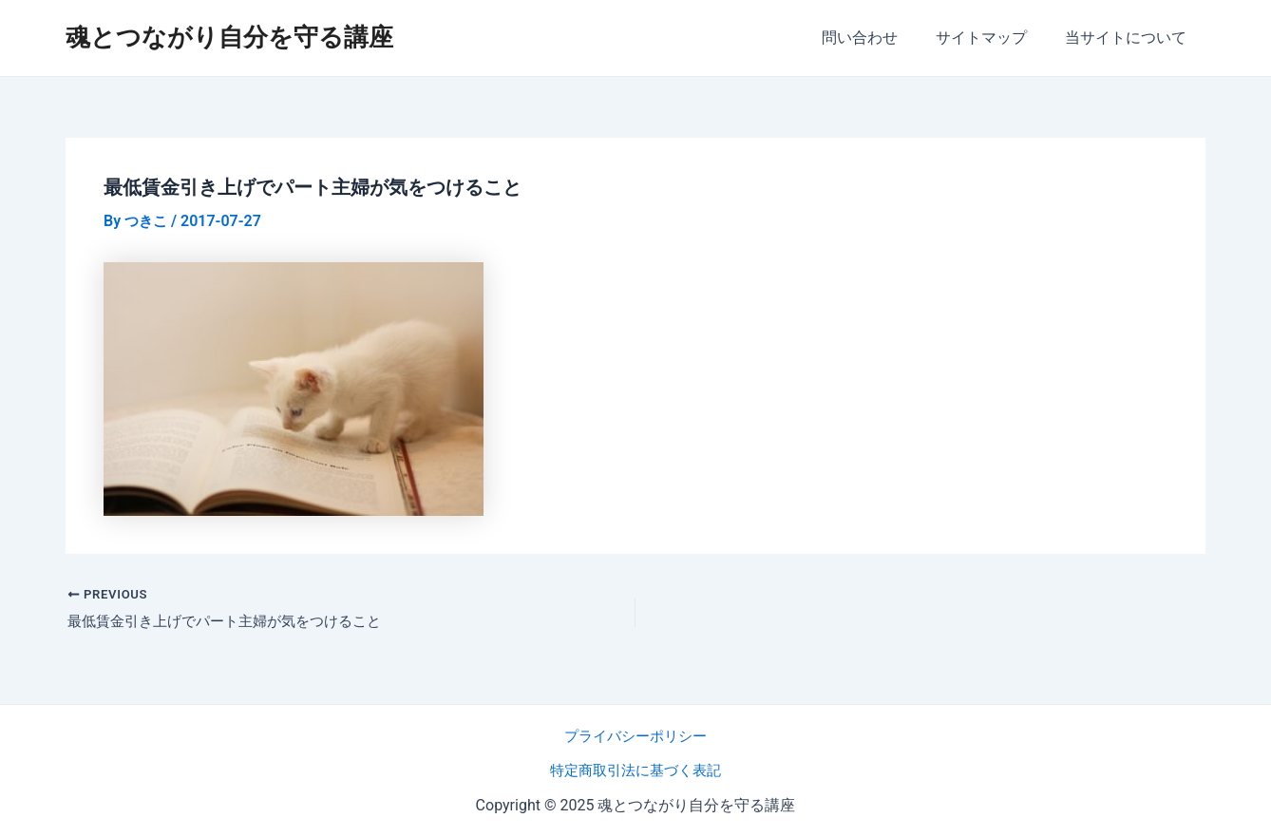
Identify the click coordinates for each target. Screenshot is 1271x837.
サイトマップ (992, 38)
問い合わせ (879, 38)
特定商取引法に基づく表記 (635, 770)
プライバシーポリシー (635, 736)
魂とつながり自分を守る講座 (229, 37)
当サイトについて (1129, 38)
